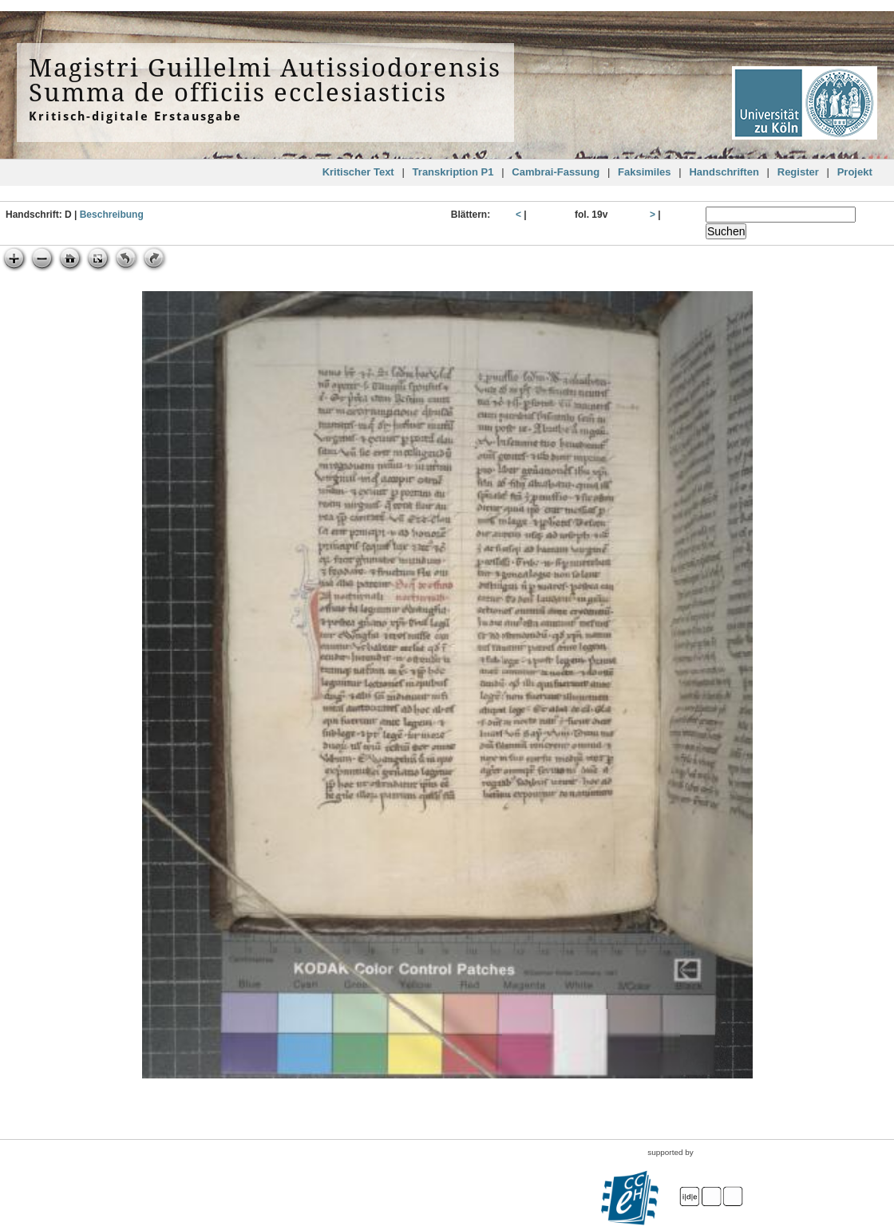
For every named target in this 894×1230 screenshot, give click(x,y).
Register (798, 172)
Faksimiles (644, 172)
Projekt (854, 172)
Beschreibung (112, 214)
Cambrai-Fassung (555, 172)
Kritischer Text (358, 172)
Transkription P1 (453, 172)
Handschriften (723, 172)
